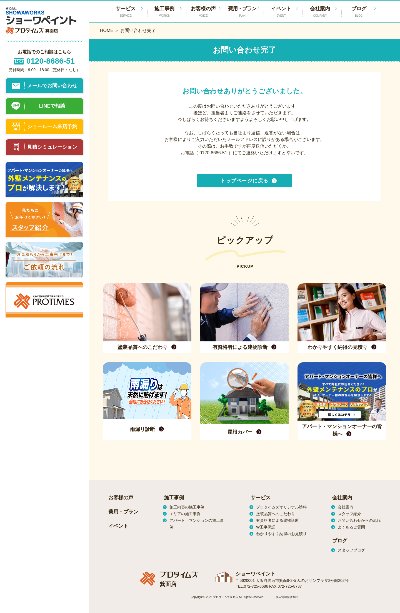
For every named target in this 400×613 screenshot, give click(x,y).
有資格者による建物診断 (277, 520)
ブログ (359, 12)
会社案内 (320, 12)
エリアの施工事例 (185, 514)
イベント (281, 12)
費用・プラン (242, 12)
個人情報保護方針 (287, 597)
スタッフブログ (351, 550)
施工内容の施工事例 (186, 507)
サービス (261, 497)
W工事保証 (265, 527)
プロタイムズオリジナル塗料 (281, 507)
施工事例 (164, 12)
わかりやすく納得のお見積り (281, 534)
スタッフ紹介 (349, 514)
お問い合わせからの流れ (359, 520)
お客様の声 (203, 12)
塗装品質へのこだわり (275, 514)
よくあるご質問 (351, 527)
